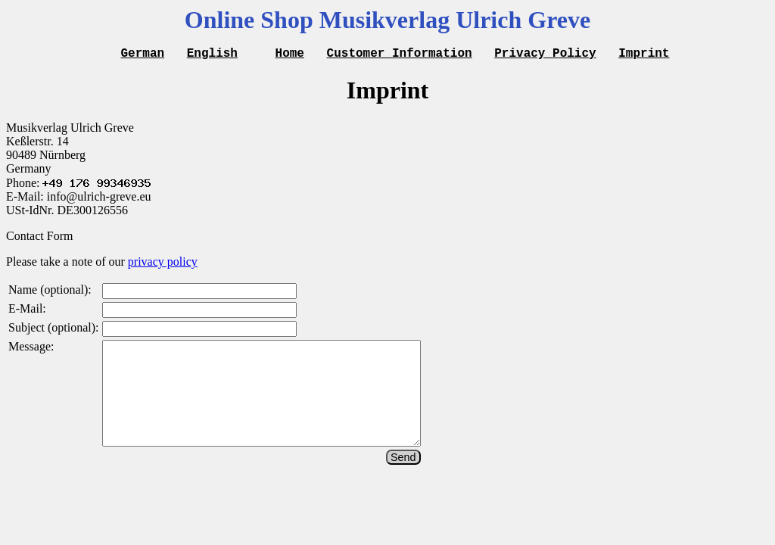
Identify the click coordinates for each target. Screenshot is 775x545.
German (143, 54)
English (212, 54)
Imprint (643, 54)
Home (289, 54)
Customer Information (399, 54)
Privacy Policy (545, 54)
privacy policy (163, 263)
